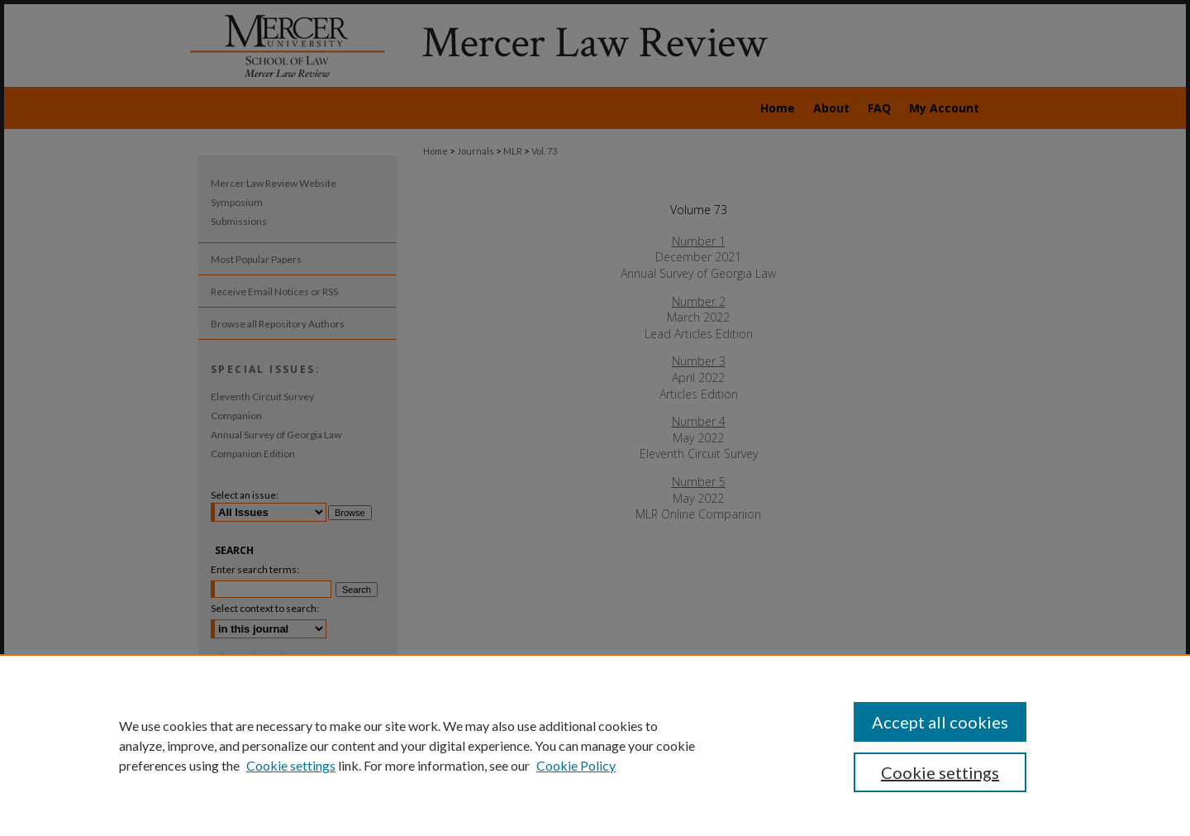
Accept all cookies (940, 722)
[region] (595, 745)
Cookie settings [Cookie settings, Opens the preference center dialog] (940, 772)
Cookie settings (291, 765)
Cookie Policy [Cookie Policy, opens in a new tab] (576, 765)
